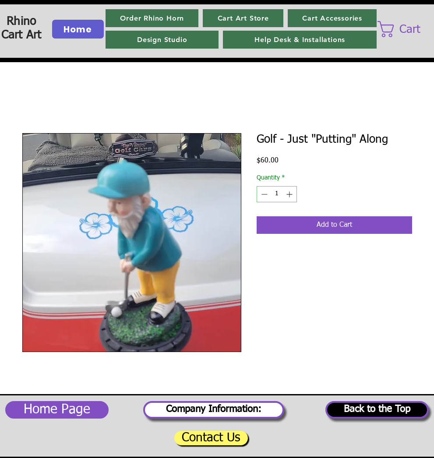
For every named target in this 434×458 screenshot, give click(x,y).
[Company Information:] (213, 410)
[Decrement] (263, 194)
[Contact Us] (211, 438)
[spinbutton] (277, 194)
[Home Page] (57, 410)
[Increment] (290, 194)
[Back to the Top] (377, 410)
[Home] (78, 29)
